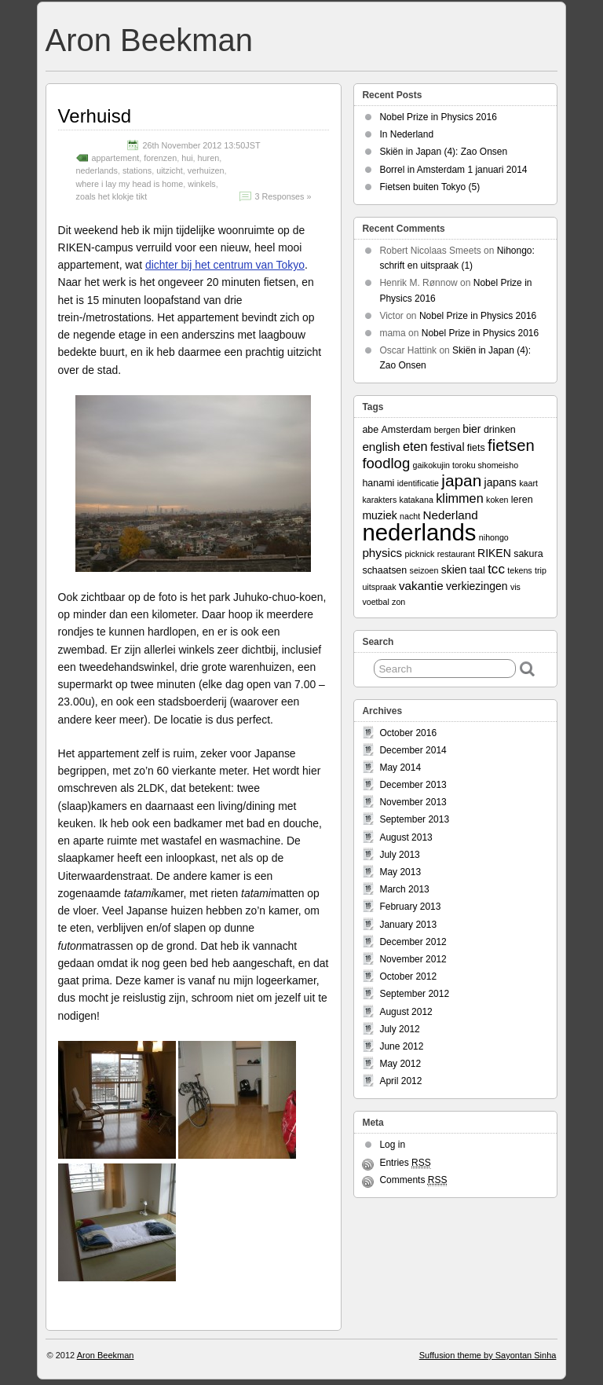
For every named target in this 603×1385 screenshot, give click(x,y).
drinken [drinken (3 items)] (500, 429)
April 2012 (400, 1080)
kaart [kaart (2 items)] (528, 483)
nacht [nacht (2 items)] (410, 516)
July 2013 (399, 854)
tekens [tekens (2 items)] (519, 570)
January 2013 (408, 924)
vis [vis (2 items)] (515, 587)
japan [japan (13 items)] (461, 480)
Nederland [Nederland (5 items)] (450, 515)
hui (186, 158)
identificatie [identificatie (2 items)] (418, 483)
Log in (392, 1144)
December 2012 (412, 941)
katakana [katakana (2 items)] (416, 499)
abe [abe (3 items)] (370, 429)
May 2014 (400, 767)
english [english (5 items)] (381, 446)
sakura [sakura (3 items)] (528, 553)
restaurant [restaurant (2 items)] (456, 554)
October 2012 (408, 976)
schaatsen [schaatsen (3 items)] (384, 570)
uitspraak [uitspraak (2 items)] (379, 587)
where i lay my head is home (130, 184)
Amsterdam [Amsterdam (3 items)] (407, 429)
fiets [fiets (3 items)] (476, 447)
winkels (201, 184)
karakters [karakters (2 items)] (379, 499)
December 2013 (412, 784)
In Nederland (406, 134)
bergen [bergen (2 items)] (447, 429)
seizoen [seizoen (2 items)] (424, 570)
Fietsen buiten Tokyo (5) (429, 186)
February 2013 (409, 906)
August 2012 (405, 1011)
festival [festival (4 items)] (447, 447)
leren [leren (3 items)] (522, 499)
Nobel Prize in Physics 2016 (437, 117)
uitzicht (169, 170)
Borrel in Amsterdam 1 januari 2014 (453, 169)
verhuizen (206, 170)
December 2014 (412, 750)
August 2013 (405, 837)
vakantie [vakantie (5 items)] (421, 585)
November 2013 (412, 802)
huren (209, 158)
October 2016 (408, 732)
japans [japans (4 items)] (500, 482)
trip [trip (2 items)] (540, 570)
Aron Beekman (149, 40)
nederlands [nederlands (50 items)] (419, 532)
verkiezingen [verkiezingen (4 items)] (477, 586)
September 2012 (414, 993)
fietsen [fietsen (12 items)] (511, 445)
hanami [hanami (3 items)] (378, 483)
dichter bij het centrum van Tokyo (225, 264)
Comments (413, 1180)
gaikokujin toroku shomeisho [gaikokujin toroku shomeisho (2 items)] (465, 465)
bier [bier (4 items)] (471, 429)
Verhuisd (94, 115)
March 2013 (404, 889)
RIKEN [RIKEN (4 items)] (494, 553)
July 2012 (399, 1029)
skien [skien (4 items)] (454, 569)
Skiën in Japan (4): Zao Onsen (443, 151)
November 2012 (412, 959)
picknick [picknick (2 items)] (419, 554)
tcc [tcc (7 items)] (496, 569)
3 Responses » (282, 196)
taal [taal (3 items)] (477, 570)
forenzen (160, 158)
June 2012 (401, 1046)
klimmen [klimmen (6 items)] (460, 498)
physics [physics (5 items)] (382, 552)
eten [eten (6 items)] (415, 446)
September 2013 (414, 819)
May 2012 (400, 1063)
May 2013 (400, 872)
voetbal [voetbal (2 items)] (375, 601)
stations (137, 170)
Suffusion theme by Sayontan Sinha (488, 1355)
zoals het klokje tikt (112, 196)
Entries (404, 1163)
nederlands (97, 170)
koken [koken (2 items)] (497, 499)
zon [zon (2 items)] (398, 601)
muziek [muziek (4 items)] (379, 515)
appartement (116, 158)
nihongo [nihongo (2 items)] (494, 537)
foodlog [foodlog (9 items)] (386, 463)
